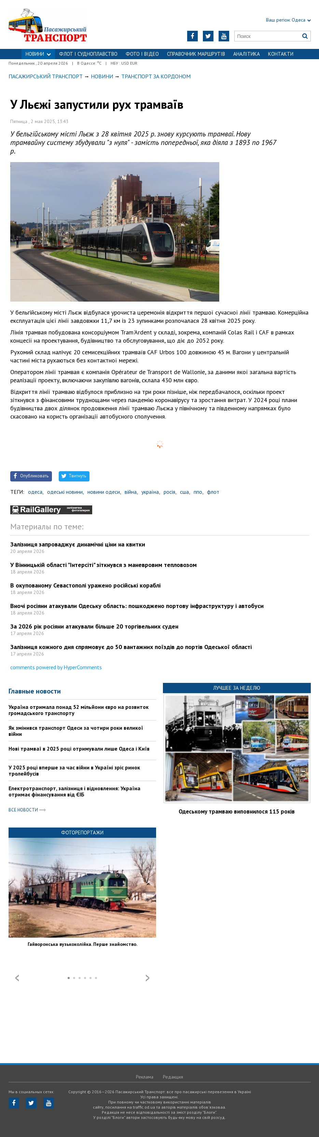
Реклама (144, 1077)
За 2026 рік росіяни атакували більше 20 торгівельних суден (94, 626)
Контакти (280, 54)
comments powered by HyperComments (56, 667)
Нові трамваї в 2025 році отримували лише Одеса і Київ (79, 748)
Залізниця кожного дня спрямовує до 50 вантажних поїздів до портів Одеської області (131, 647)
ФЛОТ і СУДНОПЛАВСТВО (88, 54)
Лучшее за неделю (236, 688)
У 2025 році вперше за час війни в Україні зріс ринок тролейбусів (74, 770)
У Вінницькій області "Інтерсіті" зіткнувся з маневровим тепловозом (103, 565)
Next (147, 978)
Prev (17, 978)
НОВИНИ (38, 54)
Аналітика (246, 54)
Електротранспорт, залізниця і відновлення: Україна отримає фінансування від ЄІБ (74, 791)
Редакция (173, 1077)
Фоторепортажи (82, 832)
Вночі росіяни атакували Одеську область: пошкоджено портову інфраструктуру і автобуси (137, 606)
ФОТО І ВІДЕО (142, 54)
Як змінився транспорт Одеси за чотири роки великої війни (76, 730)
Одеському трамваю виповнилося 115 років (237, 811)
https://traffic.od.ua (61, 24)
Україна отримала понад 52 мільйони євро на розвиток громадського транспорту (79, 709)
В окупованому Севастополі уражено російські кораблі (85, 585)
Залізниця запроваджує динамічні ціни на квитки (77, 544)
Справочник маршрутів (196, 54)
